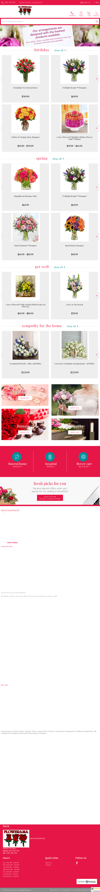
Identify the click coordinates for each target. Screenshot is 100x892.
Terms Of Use (54, 890)
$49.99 (74, 254)
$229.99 (25, 372)
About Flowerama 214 (10, 510)
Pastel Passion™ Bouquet (25, 245)
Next (97, 78)
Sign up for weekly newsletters (50, 498)
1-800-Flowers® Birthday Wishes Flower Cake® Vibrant (74, 138)
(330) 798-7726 (10, 2)
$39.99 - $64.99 (74, 145)
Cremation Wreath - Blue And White (26, 363)
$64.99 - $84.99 (25, 254)
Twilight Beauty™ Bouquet (74, 88)
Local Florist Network (80, 890)
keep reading (12, 542)
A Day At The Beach (74, 304)
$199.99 (25, 96)
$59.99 (74, 313)
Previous (3, 78)
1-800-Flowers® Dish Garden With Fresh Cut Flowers (26, 305)
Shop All (58, 50)
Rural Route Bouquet (74, 245)
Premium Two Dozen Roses (25, 88)
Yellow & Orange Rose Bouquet (25, 137)
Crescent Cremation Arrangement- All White (74, 363)
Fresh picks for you (50, 487)
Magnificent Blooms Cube (25, 196)
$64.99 (25, 204)
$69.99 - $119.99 (25, 145)
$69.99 (74, 96)
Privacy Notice (66, 890)
